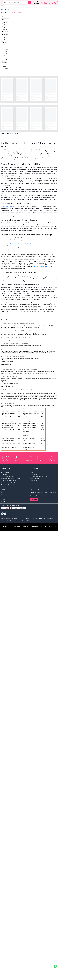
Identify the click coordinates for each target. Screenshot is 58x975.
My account (4, 499)
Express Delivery (5, 518)
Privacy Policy (34, 474)
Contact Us (4, 492)
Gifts (37, 518)
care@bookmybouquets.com (12, 478)
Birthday (12, 520)
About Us (32, 472)
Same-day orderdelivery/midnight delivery (20, 244)
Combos (42, 518)
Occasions (18, 520)
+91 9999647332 (10, 476)
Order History (33, 480)
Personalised (49, 518)
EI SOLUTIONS (52, 526)
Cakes (27, 518)
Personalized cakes (7, 206)
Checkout (3, 497)
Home (2, 9)
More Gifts (26, 520)
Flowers (22, 518)
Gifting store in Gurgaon (40, 266)
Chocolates (5, 520)
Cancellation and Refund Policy (38, 476)
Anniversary (15, 518)
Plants (32, 518)
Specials (3, 501)
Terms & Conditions (35, 478)
